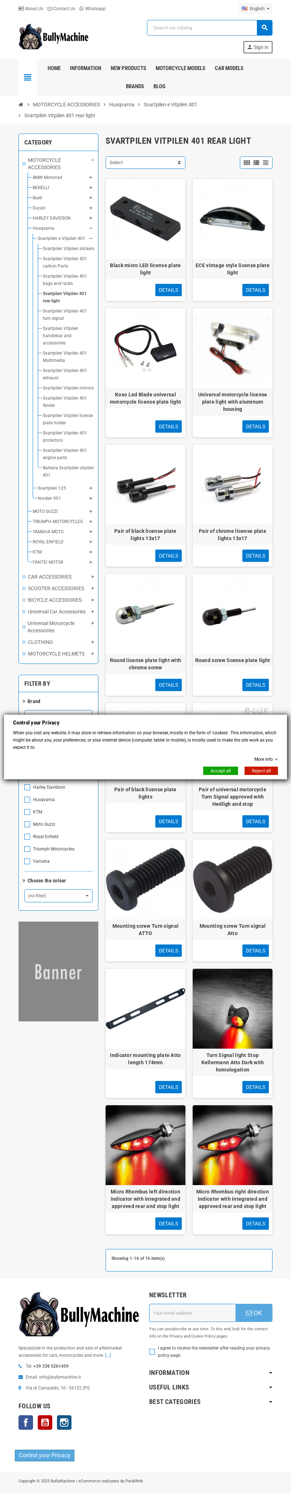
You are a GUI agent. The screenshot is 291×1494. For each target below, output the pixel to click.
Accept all (220, 770)
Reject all (261, 770)
